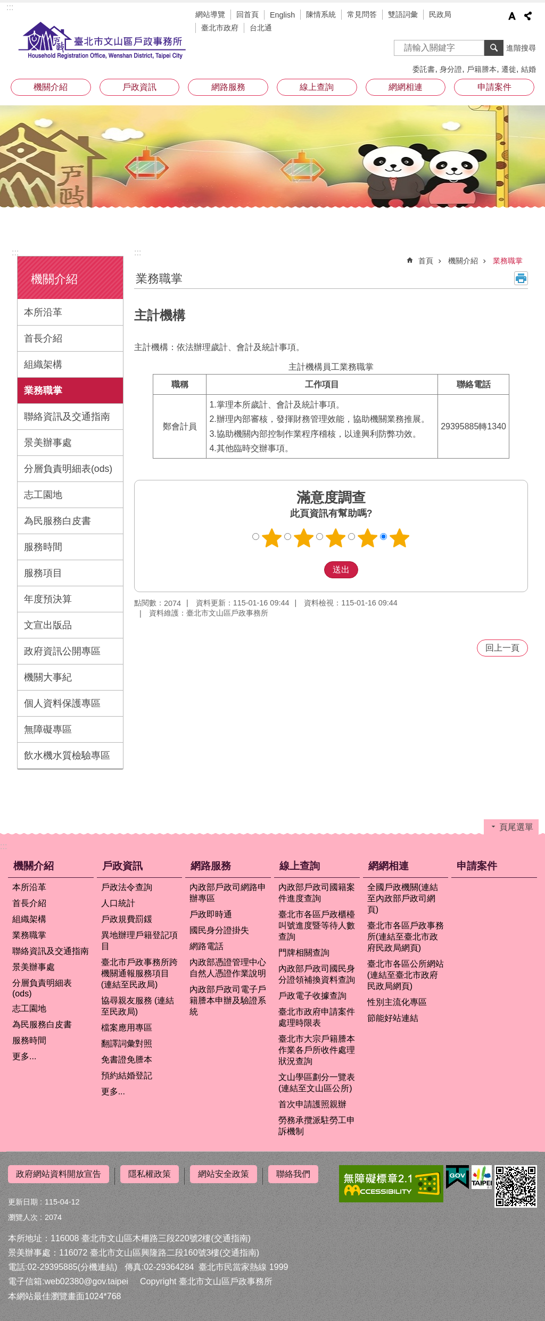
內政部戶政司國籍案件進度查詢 (316, 893)
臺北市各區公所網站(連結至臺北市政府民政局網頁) (405, 975)
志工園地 (43, 494)
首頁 (425, 260)
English (282, 15)
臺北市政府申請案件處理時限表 (316, 1017)
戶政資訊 (139, 87)
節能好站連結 (392, 1018)
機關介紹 (51, 87)
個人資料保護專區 (62, 703)
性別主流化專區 (397, 1002)
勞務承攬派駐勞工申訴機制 (316, 1126)
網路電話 (206, 946)
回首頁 (247, 14)
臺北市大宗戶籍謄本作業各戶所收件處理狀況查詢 (316, 1050)
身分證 (451, 69)
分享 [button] (528, 16)
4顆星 (368, 538)
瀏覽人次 (23, 1213)
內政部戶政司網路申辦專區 (227, 893)
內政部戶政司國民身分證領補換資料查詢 (316, 974)
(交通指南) (231, 1234)
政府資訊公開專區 (62, 651)
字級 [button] (512, 16)
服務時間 (43, 547)
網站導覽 (210, 14)
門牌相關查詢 (303, 952)
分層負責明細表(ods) (68, 468)
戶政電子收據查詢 (312, 995)
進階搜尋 (521, 48)
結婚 (528, 69)
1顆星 (272, 538)
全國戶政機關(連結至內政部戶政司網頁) (402, 898)
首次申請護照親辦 (312, 1104)
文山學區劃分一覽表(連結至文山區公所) (316, 1083)
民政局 (440, 14)
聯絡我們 (293, 1173)
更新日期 (23, 1197)
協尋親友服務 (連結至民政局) (138, 1006)
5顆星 (400, 538)
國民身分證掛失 (219, 930)
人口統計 (118, 903)
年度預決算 (48, 599)
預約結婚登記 (126, 1075)
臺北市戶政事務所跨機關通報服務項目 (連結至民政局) (139, 973)
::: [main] (137, 252)
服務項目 (43, 573)
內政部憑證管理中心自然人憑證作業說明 (227, 968)
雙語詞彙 (403, 14)
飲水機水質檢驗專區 (67, 755)
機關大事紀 (48, 677)
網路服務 (228, 87)
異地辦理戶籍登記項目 (139, 940)
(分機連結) (98, 1263)
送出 (314, 570)
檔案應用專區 (126, 1027)
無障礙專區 (48, 729)
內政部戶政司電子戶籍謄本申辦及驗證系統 (227, 1000)
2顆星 (304, 538)
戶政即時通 (210, 914)
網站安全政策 (223, 1173)
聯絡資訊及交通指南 (67, 416)
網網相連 (406, 87)
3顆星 (336, 538)
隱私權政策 (149, 1173)
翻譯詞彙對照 (126, 1043)
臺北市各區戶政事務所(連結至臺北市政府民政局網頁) (405, 936)
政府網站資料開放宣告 (58, 1173)
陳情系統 (321, 14)
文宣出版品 (48, 625)
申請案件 (494, 87)
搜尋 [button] (493, 48)
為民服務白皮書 (57, 521)
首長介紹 (43, 338)
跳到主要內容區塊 (5, 5)
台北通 (261, 27)
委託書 (423, 69)
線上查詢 (317, 87)
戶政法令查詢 (126, 887)
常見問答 (362, 14)
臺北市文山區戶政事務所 (102, 41)
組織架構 (43, 364)
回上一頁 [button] (502, 647)
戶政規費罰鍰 (126, 919)
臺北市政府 (219, 27)
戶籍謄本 (482, 69)
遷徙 (508, 69)
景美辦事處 (48, 442)
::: (9, 7)
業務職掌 (43, 390)
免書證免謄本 (126, 1059)
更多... (24, 1056)
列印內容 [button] (521, 278)
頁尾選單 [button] (516, 827)
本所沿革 (43, 312)
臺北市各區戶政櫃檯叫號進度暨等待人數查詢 (316, 925)
